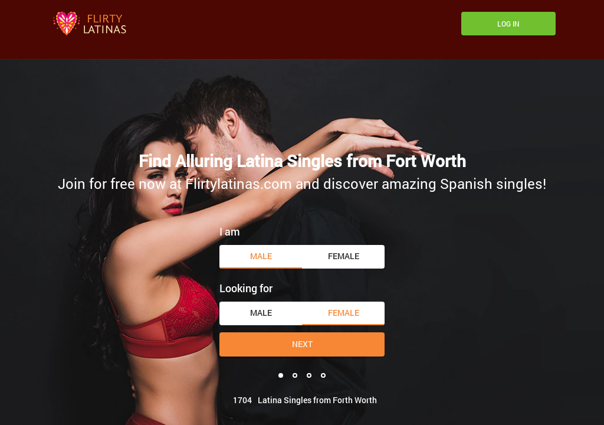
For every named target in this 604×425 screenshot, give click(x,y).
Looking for (246, 288)
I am (229, 231)
